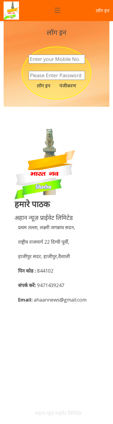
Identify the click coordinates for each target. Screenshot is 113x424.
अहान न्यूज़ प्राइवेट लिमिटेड (58, 413)
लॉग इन (102, 10)
